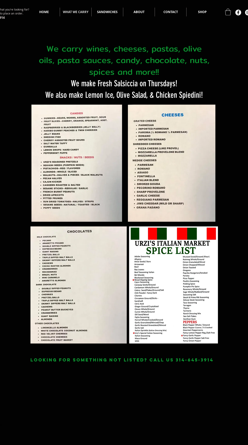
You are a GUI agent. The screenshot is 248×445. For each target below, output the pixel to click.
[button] (228, 12)
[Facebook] (238, 12)
